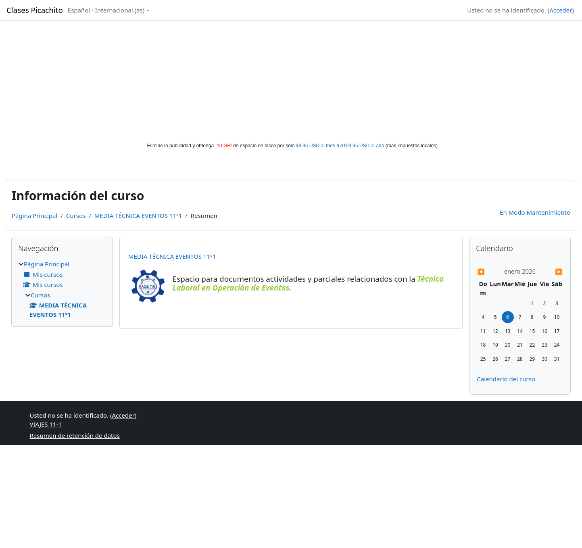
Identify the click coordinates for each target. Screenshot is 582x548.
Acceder (560, 10)
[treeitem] (62, 289)
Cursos (76, 215)
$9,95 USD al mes (315, 146)
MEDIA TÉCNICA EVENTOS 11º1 (138, 215)
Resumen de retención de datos (75, 435)
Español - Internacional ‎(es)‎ (106, 10)
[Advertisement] (291, 81)
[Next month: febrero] (550, 272)
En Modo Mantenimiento (535, 212)
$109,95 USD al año (362, 146)
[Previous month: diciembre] (490, 272)
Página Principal (34, 215)
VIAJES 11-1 (46, 424)
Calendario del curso (506, 379)
